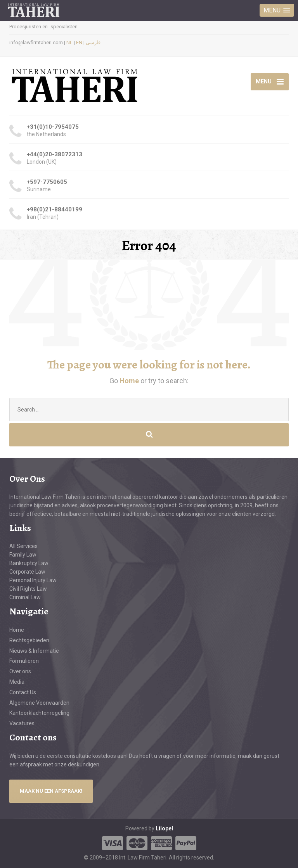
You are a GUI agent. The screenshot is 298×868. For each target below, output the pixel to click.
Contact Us (22, 692)
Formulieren (24, 661)
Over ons (20, 671)
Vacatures (22, 723)
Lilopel (164, 828)
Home (130, 381)
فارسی (93, 42)
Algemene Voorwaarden (39, 703)
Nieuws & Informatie (34, 651)
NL (69, 42)
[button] (277, 10)
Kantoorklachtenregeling (39, 713)
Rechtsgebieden (29, 640)
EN (79, 42)
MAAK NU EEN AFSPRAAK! (51, 791)
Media (16, 682)
